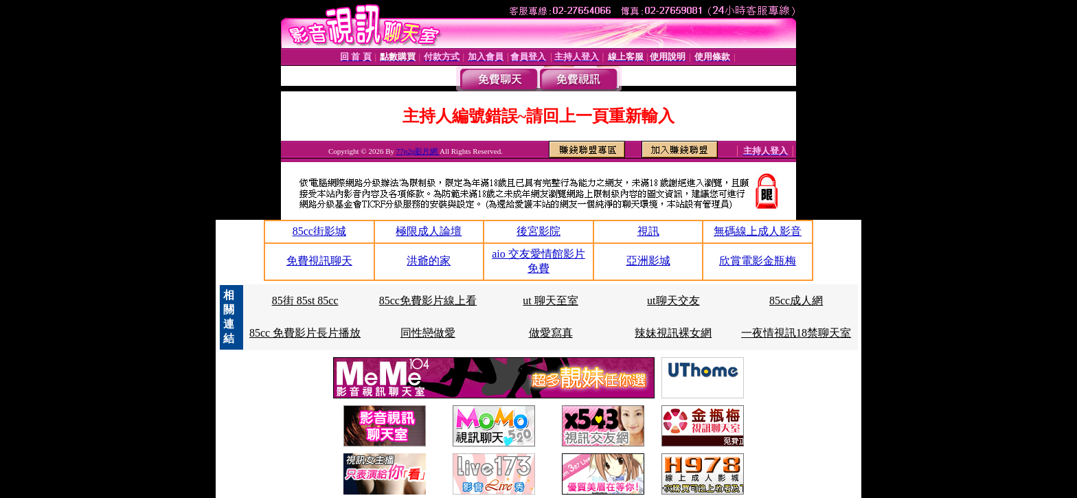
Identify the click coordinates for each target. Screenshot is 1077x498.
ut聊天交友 (673, 300)
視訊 (648, 231)
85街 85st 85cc (305, 300)
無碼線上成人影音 (758, 231)
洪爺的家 (429, 261)
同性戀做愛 (427, 333)
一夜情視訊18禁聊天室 (796, 333)
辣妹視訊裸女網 (673, 333)
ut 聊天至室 (550, 300)
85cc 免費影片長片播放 (305, 333)
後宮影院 (538, 231)
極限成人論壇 (429, 231)
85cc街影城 (319, 231)
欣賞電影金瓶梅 (757, 261)
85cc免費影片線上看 (428, 300)
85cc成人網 (796, 300)
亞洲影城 (648, 261)
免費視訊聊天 (319, 261)
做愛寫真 (551, 333)
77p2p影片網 (418, 151)
